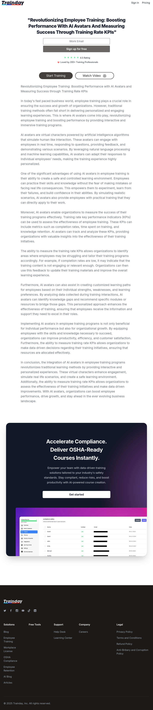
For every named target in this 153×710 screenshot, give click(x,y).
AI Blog (8, 676)
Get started (76, 494)
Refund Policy (124, 643)
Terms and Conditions (129, 637)
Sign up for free (76, 49)
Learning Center (63, 637)
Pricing (146, 2)
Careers (83, 631)
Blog (6, 631)
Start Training (55, 75)
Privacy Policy (125, 631)
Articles (8, 682)
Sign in (135, 2)
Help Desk (60, 631)
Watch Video (94, 76)
